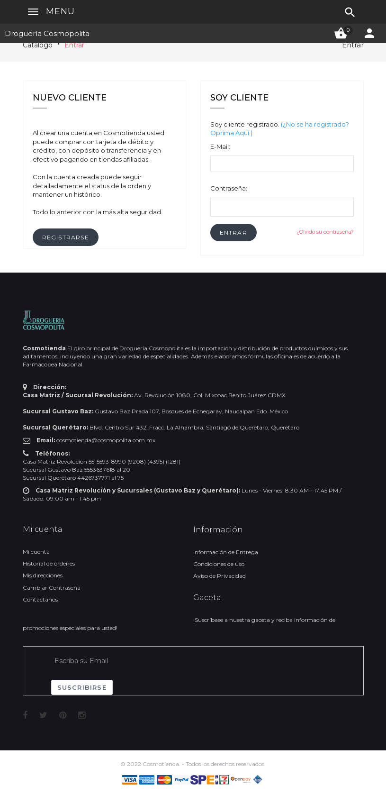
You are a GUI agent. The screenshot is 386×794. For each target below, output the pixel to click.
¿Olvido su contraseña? (325, 231)
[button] (233, 232)
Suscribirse (82, 687)
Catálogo (38, 45)
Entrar (74, 45)
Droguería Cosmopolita (47, 33)
